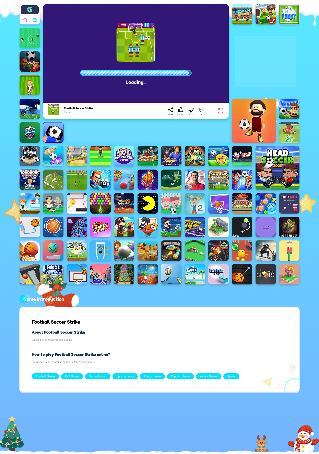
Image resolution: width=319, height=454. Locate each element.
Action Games (208, 376)
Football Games (45, 376)
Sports (231, 376)
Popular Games (180, 376)
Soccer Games (97, 376)
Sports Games (125, 376)
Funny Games (152, 376)
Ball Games (72, 376)
